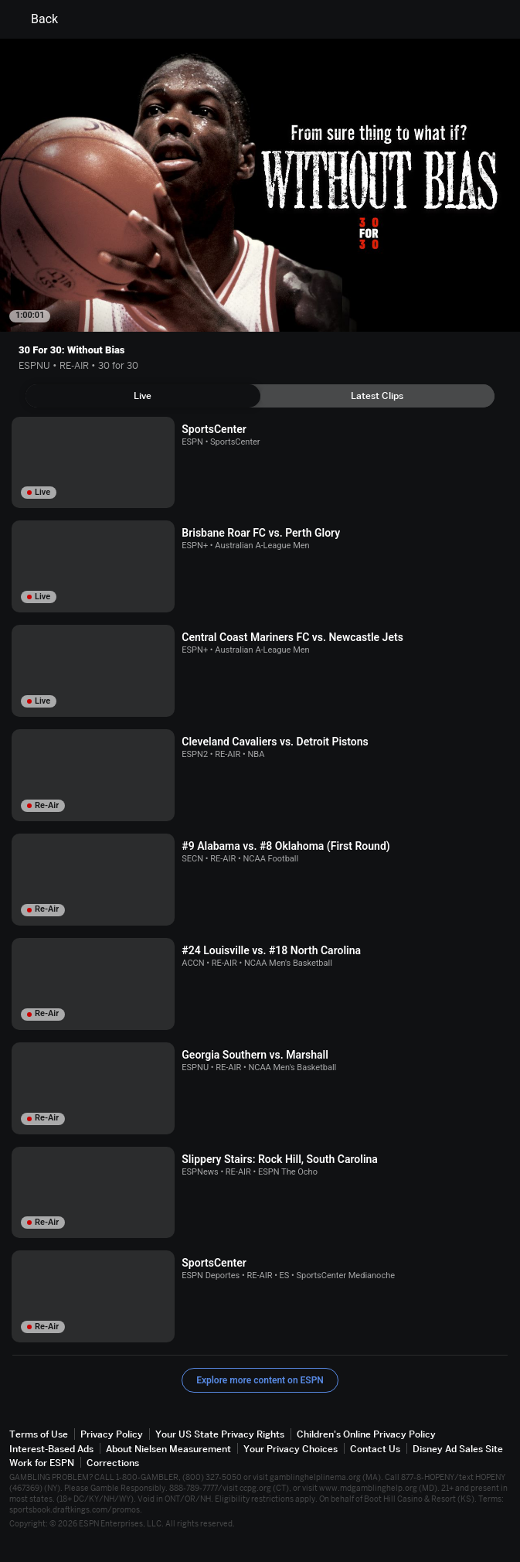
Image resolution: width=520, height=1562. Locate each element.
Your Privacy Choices (290, 1449)
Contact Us (375, 1449)
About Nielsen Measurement (168, 1449)
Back (35, 19)
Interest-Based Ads (51, 1449)
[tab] (142, 396)
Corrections (113, 1462)
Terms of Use (38, 1434)
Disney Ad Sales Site (458, 1449)
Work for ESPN (41, 1462)
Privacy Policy (111, 1434)
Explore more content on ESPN (260, 1380)
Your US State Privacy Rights (219, 1434)
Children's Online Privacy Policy (366, 1434)
